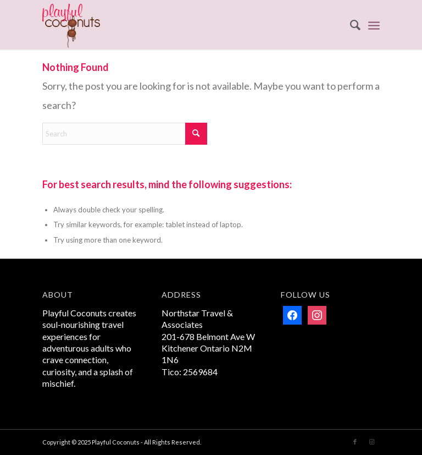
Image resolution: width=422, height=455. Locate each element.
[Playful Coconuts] (71, 25)
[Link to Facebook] (355, 442)
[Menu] (374, 25)
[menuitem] (349, 25)
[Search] (349, 25)
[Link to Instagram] (371, 442)
